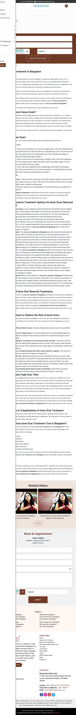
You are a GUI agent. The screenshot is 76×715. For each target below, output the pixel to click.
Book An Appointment (41, 6)
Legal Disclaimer (39, 710)
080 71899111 (63, 688)
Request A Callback (38, 58)
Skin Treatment (8, 672)
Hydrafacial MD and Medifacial (13, 679)
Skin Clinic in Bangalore (46, 626)
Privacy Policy (49, 710)
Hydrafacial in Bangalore (47, 614)
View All (38, 523)
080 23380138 (52, 685)
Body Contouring (8, 677)
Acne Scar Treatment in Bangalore (14, 617)
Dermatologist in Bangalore (48, 619)
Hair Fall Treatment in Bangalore (14, 624)
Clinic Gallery (43, 651)
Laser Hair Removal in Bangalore (49, 617)
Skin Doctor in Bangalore (11, 622)
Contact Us (42, 659)
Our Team (42, 646)
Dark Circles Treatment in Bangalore (15, 619)
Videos (41, 653)
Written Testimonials (45, 655)
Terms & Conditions (27, 710)
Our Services (43, 649)
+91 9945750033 (27, 1)
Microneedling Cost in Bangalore (49, 622)
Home (6, 65)
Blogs (41, 657)
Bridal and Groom (8, 681)
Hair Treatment (7, 674)
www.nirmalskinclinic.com (38, 701)
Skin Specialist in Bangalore (48, 624)
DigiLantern (56, 713)
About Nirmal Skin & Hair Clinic (48, 644)
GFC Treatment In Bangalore (12, 626)
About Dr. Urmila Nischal (46, 642)
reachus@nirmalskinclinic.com (44, 1)
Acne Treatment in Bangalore (13, 614)
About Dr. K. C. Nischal (46, 640)
